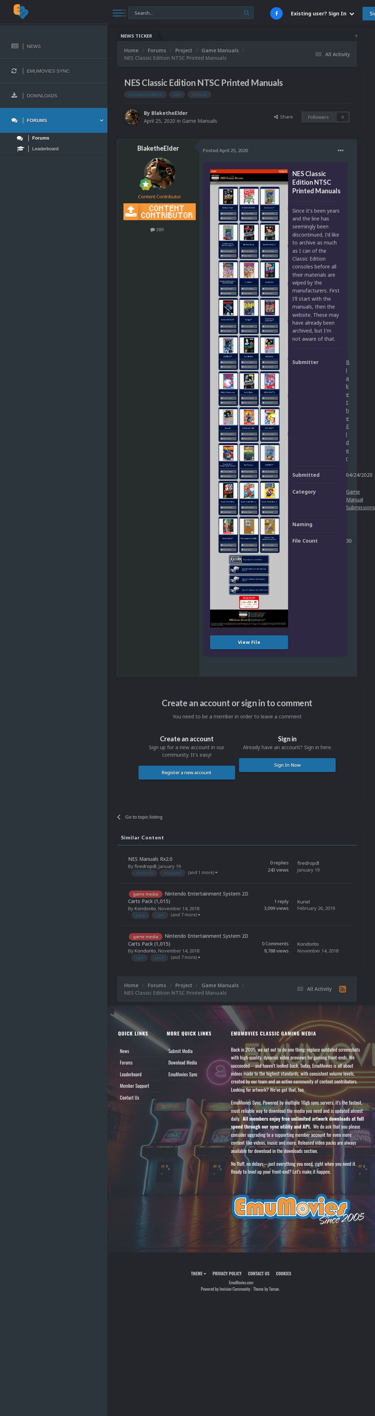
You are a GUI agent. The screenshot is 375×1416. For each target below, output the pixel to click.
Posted (225, 150)
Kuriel (303, 901)
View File (249, 642)
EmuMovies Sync (183, 1074)
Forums (126, 1062)
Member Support (134, 1085)
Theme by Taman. (266, 1289)
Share (283, 116)
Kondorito (145, 908)
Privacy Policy (227, 1273)
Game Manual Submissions (360, 499)
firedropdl (145, 866)
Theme (198, 1273)
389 (157, 229)
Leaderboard (131, 1074)
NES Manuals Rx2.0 (150, 858)
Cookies (283, 1273)
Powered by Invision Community (225, 1289)
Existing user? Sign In (322, 13)
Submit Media (181, 1050)
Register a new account (186, 772)
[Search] (191, 13)
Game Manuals (199, 120)
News (124, 1050)
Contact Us (129, 1097)
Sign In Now (287, 765)
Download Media (183, 1062)
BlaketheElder (169, 113)
